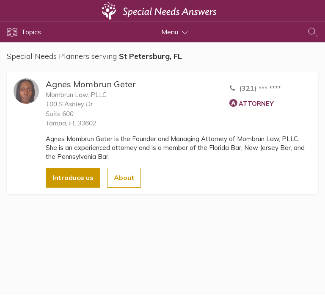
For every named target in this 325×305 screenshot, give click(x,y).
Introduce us (73, 177)
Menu (174, 32)
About (124, 177)
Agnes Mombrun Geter (91, 84)
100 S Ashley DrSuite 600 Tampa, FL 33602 (71, 113)
